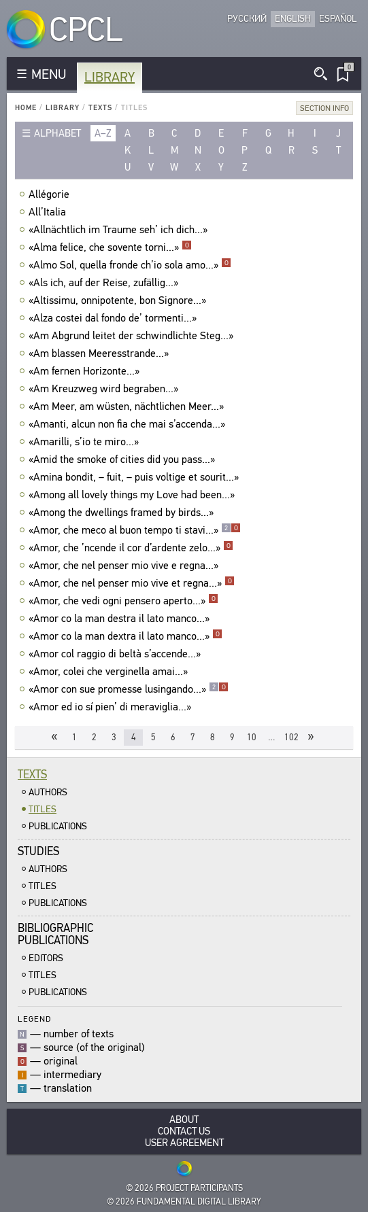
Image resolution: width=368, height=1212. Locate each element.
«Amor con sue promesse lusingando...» (129, 689)
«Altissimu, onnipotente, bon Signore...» (119, 300)
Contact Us (184, 1131)
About (184, 1120)
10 (251, 737)
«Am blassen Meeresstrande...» (100, 353)
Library (109, 77)
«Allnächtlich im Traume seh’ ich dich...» (120, 230)
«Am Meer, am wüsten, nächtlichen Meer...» (128, 406)
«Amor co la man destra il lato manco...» (121, 618)
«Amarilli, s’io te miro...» (85, 442)
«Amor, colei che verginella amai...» (110, 671)
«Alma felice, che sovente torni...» (110, 247)
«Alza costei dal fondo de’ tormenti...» (114, 318)
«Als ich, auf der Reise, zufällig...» (105, 283)
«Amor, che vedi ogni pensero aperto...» (123, 601)
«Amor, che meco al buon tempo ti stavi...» (135, 530)
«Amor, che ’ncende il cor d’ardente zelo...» (131, 548)
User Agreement (184, 1143)
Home (26, 107)
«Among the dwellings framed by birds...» (123, 512)
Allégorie (51, 194)
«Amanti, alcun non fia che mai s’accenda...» (129, 424)
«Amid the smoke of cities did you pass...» (123, 459)
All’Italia (49, 212)
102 (291, 737)
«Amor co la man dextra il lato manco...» (125, 636)
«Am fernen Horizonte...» (86, 371)
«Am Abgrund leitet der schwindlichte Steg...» (133, 336)
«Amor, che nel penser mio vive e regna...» (125, 565)
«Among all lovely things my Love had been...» (133, 495)
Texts (100, 107)
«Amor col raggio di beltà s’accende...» (116, 654)
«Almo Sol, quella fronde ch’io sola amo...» (130, 265)
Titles (42, 809)
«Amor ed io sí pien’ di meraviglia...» (112, 707)
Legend (34, 1018)
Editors (46, 958)
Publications (58, 826)
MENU (48, 74)
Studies (38, 851)
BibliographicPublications (55, 934)
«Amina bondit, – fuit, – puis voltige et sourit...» (135, 477)
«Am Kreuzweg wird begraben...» (105, 389)
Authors (48, 792)
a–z (103, 133)
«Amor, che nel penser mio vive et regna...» (132, 583)
